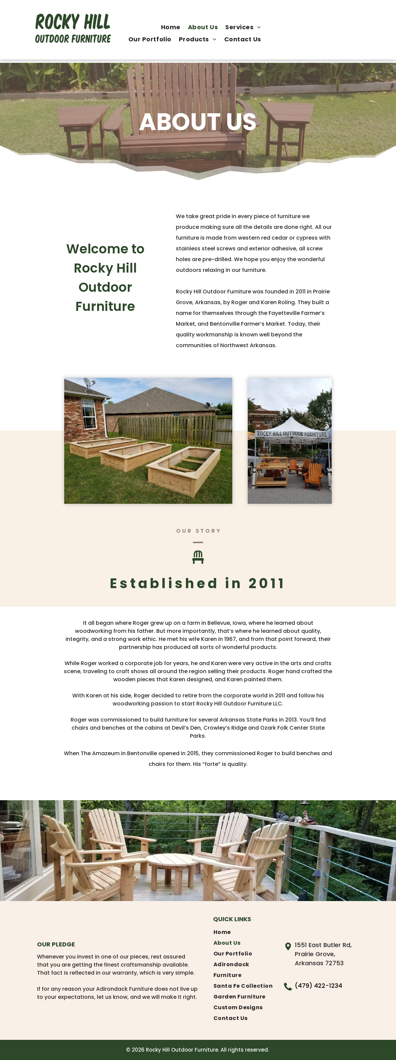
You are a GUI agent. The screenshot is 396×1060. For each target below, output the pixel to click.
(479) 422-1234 (318, 985)
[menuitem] (170, 27)
